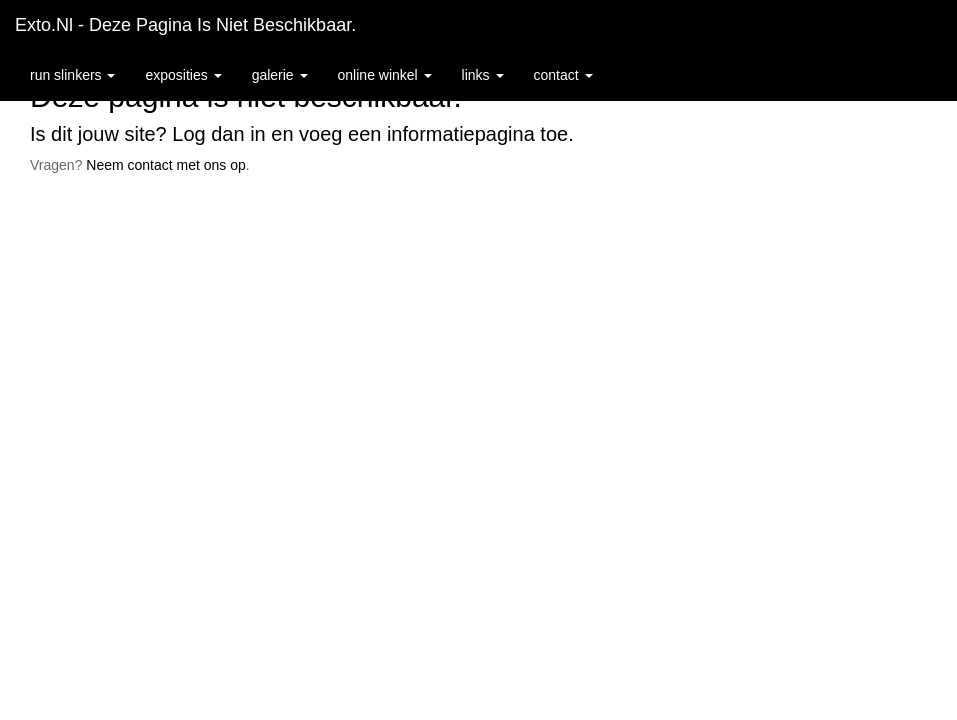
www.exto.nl (192, 238)
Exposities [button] (183, 75)
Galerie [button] (280, 75)
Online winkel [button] (385, 75)
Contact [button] (563, 75)
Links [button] (483, 75)
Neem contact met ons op (166, 165)
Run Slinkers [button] (72, 75)
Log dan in (218, 134)
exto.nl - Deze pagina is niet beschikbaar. (185, 25)
